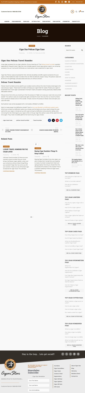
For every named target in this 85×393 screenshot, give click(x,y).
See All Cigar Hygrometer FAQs (74, 290)
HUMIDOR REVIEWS (71, 86)
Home (38, 36)
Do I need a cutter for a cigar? (73, 312)
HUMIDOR (45, 36)
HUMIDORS (68, 89)
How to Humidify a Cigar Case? (74, 246)
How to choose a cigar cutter (73, 309)
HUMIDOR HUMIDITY (71, 83)
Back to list (31, 129)
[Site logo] (42, 11)
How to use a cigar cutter (72, 306)
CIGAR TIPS (68, 66)
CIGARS (67, 72)
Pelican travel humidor (48, 64)
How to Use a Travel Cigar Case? (74, 249)
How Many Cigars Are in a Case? (74, 235)
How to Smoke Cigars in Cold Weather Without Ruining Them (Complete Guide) (80, 132)
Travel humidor (37, 120)
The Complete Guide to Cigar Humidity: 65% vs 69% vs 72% (77, 161)
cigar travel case (7, 120)
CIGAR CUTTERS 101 (70, 61)
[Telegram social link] (61, 120)
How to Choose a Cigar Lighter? (74, 220)
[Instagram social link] (62, 2)
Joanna (44, 156)
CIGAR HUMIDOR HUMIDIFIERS (74, 63)
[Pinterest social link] (69, 2)
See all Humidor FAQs (73, 190)
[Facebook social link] (56, 2)
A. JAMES (30, 53)
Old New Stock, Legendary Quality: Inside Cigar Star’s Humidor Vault (79, 102)
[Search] (76, 11)
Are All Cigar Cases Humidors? (73, 238)
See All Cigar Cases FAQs (73, 253)
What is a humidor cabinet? (73, 181)
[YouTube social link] (65, 2)
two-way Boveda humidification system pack (45, 107)
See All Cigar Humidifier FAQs (74, 345)
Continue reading (8, 171)
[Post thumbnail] (69, 104)
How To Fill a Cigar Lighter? (73, 207)
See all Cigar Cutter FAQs (74, 316)
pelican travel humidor (22, 120)
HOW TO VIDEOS (70, 77)
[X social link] (59, 2)
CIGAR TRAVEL (69, 69)
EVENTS (67, 75)
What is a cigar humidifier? (73, 329)
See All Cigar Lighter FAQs (74, 224)
